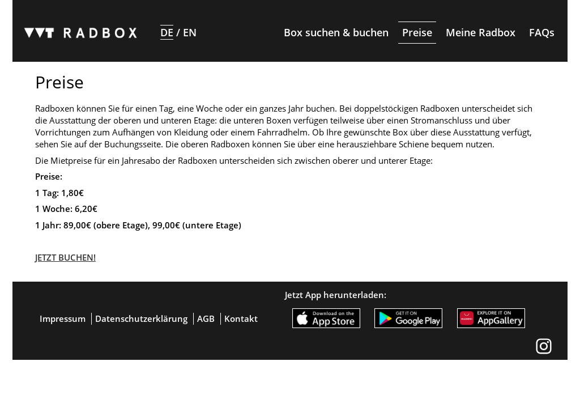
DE (166, 32)
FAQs (542, 32)
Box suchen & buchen (336, 32)
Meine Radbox (480, 32)
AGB (206, 318)
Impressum (63, 318)
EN (190, 32)
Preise (417, 32)
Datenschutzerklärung (141, 318)
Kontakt (241, 318)
